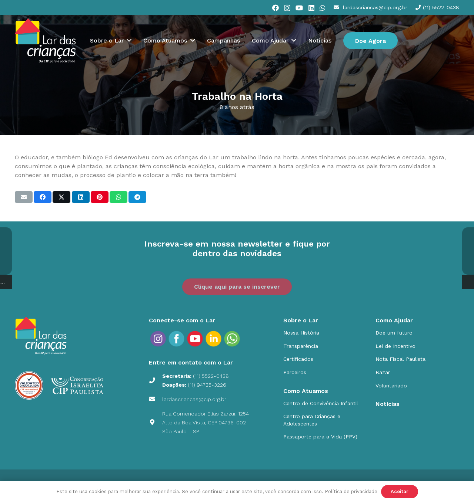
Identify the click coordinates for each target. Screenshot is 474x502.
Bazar (382, 372)
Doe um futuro (394, 333)
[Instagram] (287, 8)
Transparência (300, 346)
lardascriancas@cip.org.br (194, 399)
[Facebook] (275, 7)
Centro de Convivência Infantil (320, 403)
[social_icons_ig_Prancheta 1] (158, 338)
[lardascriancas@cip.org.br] (155, 399)
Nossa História (301, 333)
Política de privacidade (351, 491)
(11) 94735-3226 (207, 385)
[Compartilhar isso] (42, 197)
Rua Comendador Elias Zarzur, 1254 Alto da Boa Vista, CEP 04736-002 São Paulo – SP (205, 422)
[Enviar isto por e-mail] (24, 197)
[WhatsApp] (323, 7)
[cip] (45, 40)
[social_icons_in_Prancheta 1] (213, 338)
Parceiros (294, 372)
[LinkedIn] (311, 7)
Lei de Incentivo (395, 346)
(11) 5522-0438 (211, 376)
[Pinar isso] (100, 197)
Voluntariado (391, 386)
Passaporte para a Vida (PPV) (320, 437)
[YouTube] (299, 7)
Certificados (298, 359)
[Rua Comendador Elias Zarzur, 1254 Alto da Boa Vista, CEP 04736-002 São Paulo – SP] (155, 422)
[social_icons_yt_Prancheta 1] (195, 338)
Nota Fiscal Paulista (400, 359)
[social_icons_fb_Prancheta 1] (176, 338)
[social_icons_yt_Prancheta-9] (232, 338)
